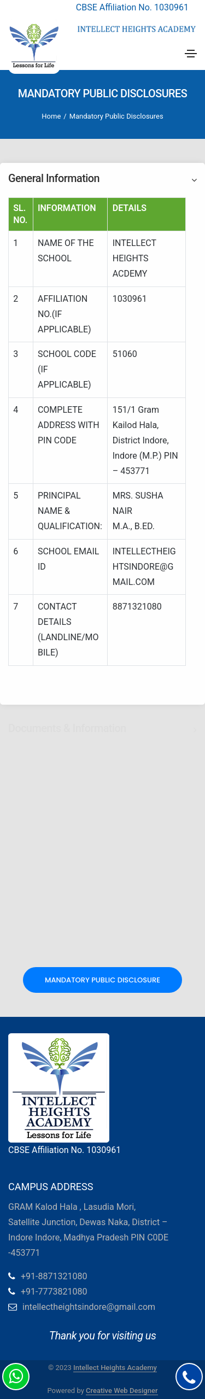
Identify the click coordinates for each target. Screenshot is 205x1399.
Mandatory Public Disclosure (102, 980)
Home (51, 116)
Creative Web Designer (122, 1390)
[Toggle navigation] (191, 53)
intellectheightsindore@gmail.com (88, 1307)
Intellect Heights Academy (115, 1367)
